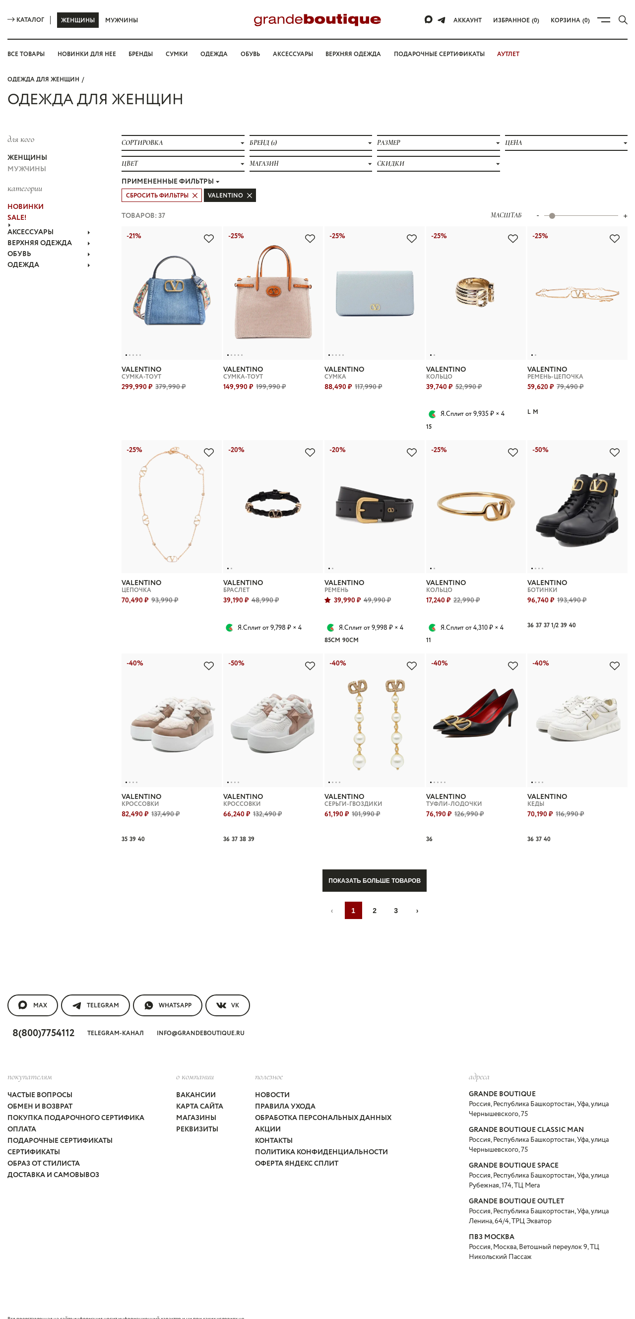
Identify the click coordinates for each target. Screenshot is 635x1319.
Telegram (95, 984)
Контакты (274, 1116)
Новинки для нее (90, 54)
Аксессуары (298, 54)
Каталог (25, 19)
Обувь (253, 54)
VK (229, 984)
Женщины (78, 20)
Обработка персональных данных (324, 1093)
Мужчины (121, 20)
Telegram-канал (121, 1010)
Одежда (217, 54)
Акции (267, 1105)
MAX (32, 984)
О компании (193, 1052)
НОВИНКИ (24, 200)
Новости (272, 1070)
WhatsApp (168, 984)
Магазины (195, 1093)
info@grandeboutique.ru (205, 1010)
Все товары (27, 54)
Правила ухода (285, 1082)
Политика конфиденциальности (320, 1127)
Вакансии (194, 1070)
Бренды (144, 54)
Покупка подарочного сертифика (75, 1093)
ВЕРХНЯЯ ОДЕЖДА (48, 231)
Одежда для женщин (42, 78)
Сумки (180, 54)
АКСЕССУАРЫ (48, 222)
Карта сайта (199, 1082)
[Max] (431, 19)
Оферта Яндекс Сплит (298, 1139)
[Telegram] (443, 19)
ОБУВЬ (48, 240)
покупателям (29, 1052)
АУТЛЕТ (518, 54)
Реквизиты (196, 1105)
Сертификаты (34, 1127)
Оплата (21, 1105)
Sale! (17, 209)
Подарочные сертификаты (447, 54)
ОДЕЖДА (48, 249)
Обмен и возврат (41, 1082)
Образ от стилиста (44, 1139)
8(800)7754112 (46, 1010)
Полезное (269, 1052)
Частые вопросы (41, 1070)
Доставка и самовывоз (54, 1150)
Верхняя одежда (359, 54)
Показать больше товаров (374, 859)
